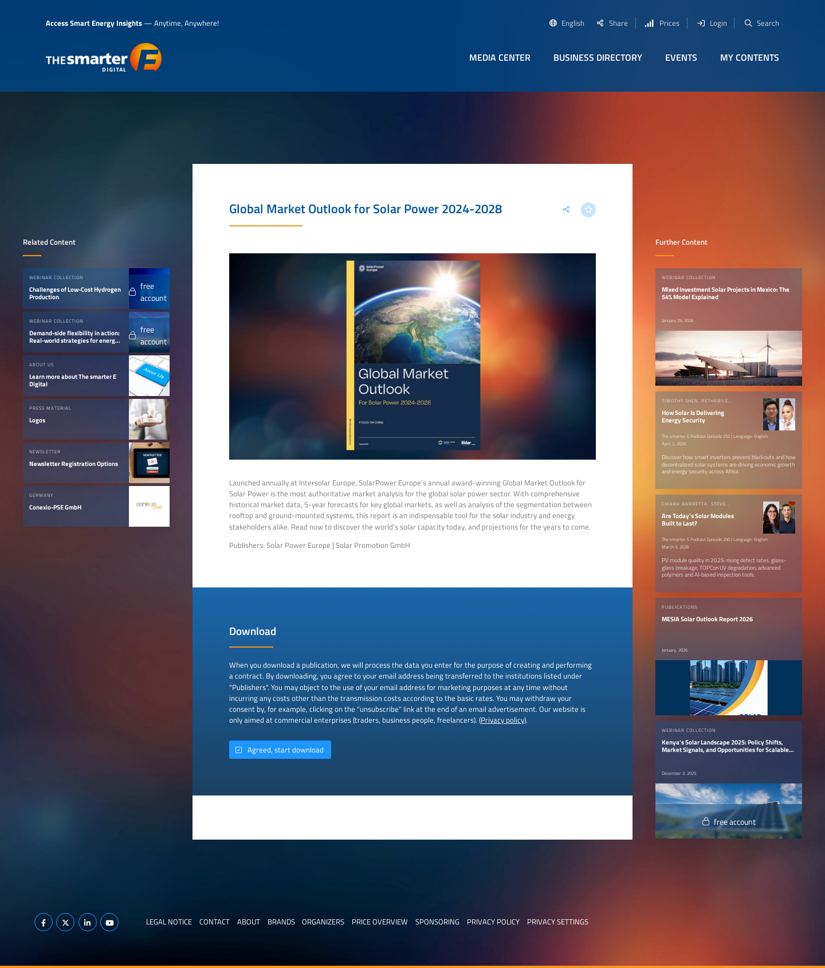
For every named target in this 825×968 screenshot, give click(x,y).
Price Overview (380, 921)
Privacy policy (502, 720)
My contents (749, 57)
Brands (281, 921)
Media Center (500, 57)
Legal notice (169, 921)
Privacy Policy (493, 921)
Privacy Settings (557, 921)
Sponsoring (437, 921)
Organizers (323, 921)
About (248, 921)
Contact (214, 921)
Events (681, 57)
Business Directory (597, 57)
